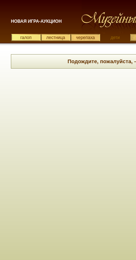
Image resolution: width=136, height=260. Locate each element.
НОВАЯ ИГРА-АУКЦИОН (36, 21)
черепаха (85, 37)
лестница (55, 37)
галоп (26, 37)
